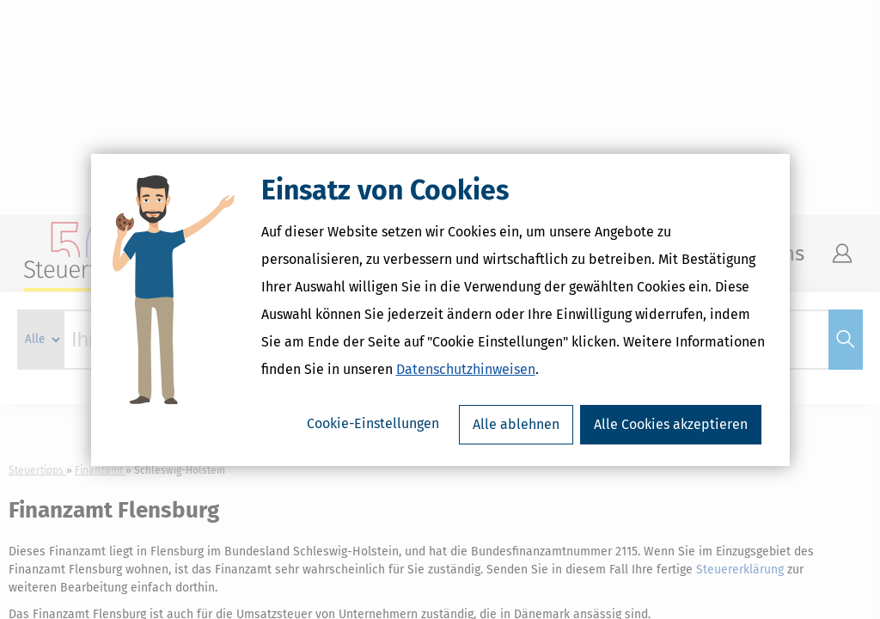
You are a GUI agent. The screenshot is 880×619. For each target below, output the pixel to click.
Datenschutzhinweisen (465, 369)
